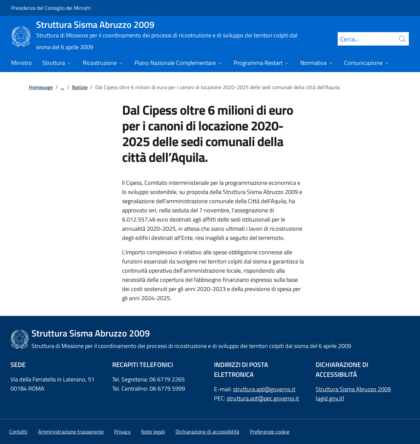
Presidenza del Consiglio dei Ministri (51, 8)
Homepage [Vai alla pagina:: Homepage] (41, 87)
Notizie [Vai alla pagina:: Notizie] (80, 87)
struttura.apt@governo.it (264, 389)
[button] (269, 431)
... (62, 87)
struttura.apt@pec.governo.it (263, 398)
